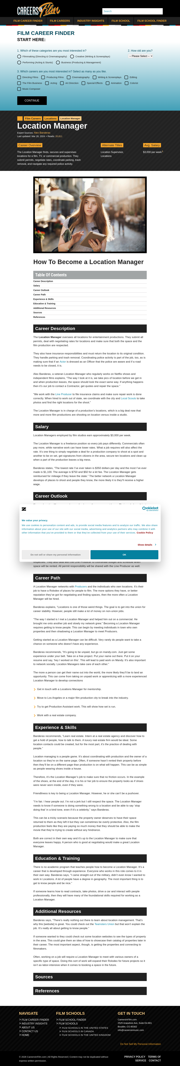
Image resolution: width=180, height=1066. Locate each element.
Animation (116, 83)
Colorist (134, 83)
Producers (81, 586)
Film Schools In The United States (85, 1027)
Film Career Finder (28, 20)
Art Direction (71, 83)
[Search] (129, 11)
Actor (63, 361)
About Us (28, 1027)
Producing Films (55, 77)
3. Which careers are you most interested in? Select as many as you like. (62, 71)
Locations (48, 118)
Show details (145, 544)
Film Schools (69, 1023)
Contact (155, 1060)
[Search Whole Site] (159, 11)
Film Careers (60, 20)
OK (124, 554)
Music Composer (31, 88)
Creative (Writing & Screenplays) (92, 56)
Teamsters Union (104, 923)
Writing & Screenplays (109, 77)
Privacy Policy (135, 1056)
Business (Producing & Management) (81, 62)
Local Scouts (128, 398)
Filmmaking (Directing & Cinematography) (45, 56)
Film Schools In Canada (78, 1030)
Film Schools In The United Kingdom (86, 1034)
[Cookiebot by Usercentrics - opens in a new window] (144, 509)
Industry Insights (90, 20)
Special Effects (95, 83)
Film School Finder (152, 20)
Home (25, 1034)
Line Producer (63, 393)
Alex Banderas (41, 132)
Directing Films (30, 77)
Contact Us (30, 1030)
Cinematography (81, 77)
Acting (53, 83)
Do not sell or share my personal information (56, 554)
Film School (121, 20)
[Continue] (32, 100)
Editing (133, 77)
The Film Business (32, 83)
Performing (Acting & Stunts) (38, 62)
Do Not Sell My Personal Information (139, 1043)
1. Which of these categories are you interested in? (51, 50)
